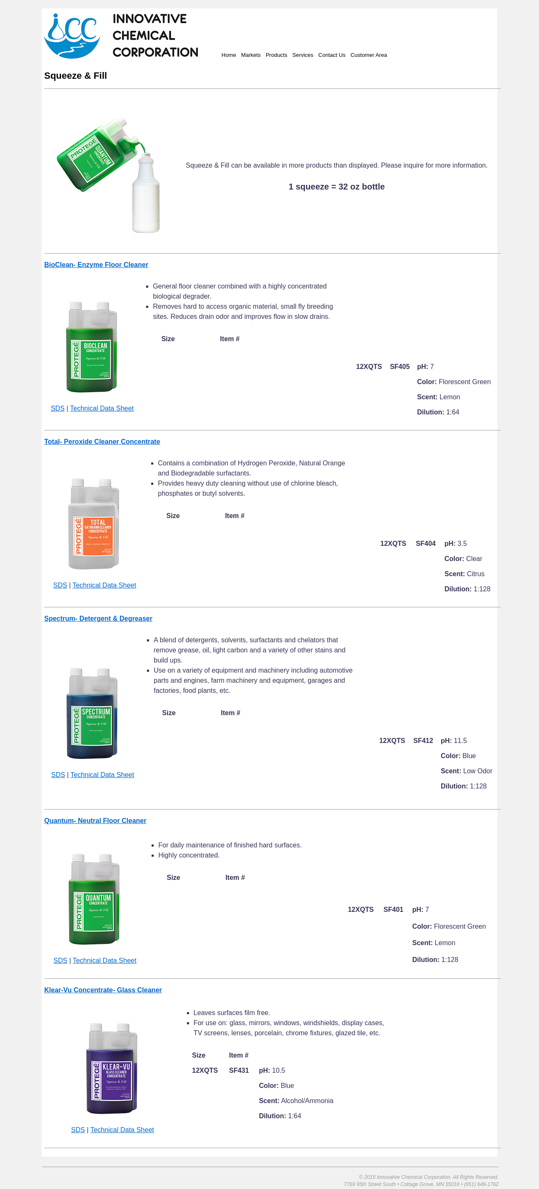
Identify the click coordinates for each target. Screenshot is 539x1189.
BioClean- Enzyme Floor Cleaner (96, 264)
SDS (58, 408)
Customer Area (368, 55)
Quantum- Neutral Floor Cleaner (95, 820)
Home (228, 55)
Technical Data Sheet (101, 408)
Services (302, 55)
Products (276, 55)
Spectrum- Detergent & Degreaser (98, 618)
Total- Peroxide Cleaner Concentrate (102, 441)
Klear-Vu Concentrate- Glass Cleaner (103, 990)
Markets (251, 55)
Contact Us (331, 55)
